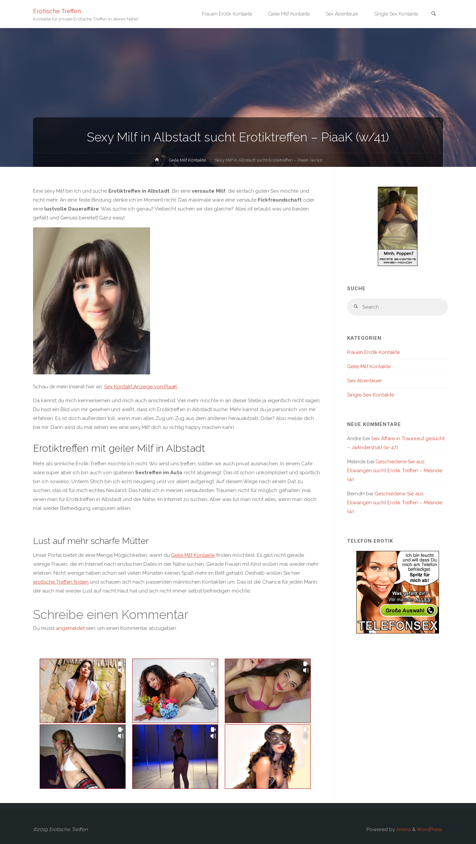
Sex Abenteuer (364, 381)
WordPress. (429, 829)
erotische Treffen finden (61, 582)
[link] (433, 14)
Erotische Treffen (57, 10)
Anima (403, 829)
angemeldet (70, 628)
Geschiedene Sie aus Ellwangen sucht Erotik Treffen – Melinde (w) (394, 470)
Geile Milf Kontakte (187, 160)
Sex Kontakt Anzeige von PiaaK (140, 387)
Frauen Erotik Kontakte (373, 352)
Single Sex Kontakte (370, 395)
